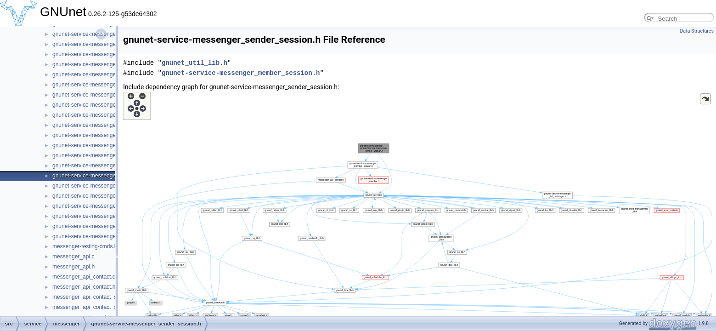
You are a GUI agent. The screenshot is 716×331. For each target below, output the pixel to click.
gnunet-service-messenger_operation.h (100, 105)
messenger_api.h (73, 266)
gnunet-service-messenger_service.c (97, 186)
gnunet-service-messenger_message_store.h (107, 84)
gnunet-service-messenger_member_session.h (241, 72)
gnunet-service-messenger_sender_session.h (108, 175)
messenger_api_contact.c (83, 277)
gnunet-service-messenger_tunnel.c (96, 226)
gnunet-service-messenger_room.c (94, 155)
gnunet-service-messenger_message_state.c (107, 54)
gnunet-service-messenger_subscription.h (103, 216)
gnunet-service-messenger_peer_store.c (101, 135)
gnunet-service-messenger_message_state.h (107, 64)
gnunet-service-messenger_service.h (97, 196)
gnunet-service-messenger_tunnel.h (96, 236)
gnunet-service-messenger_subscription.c (103, 206)
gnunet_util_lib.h (194, 62)
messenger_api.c (73, 256)
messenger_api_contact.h (83, 287)
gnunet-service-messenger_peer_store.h (102, 145)
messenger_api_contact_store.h (91, 307)
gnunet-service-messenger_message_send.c (107, 34)
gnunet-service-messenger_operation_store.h (107, 125)
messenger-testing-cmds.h (84, 246)
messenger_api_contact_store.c (91, 297)
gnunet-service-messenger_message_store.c (107, 74)
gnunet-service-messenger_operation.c (100, 94)
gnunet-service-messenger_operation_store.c (107, 115)
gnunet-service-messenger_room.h (95, 165)
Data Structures (697, 31)
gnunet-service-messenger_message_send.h (107, 44)
